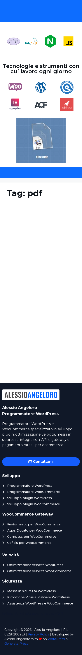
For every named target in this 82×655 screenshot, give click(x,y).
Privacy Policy (38, 634)
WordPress (56, 639)
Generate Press (16, 644)
